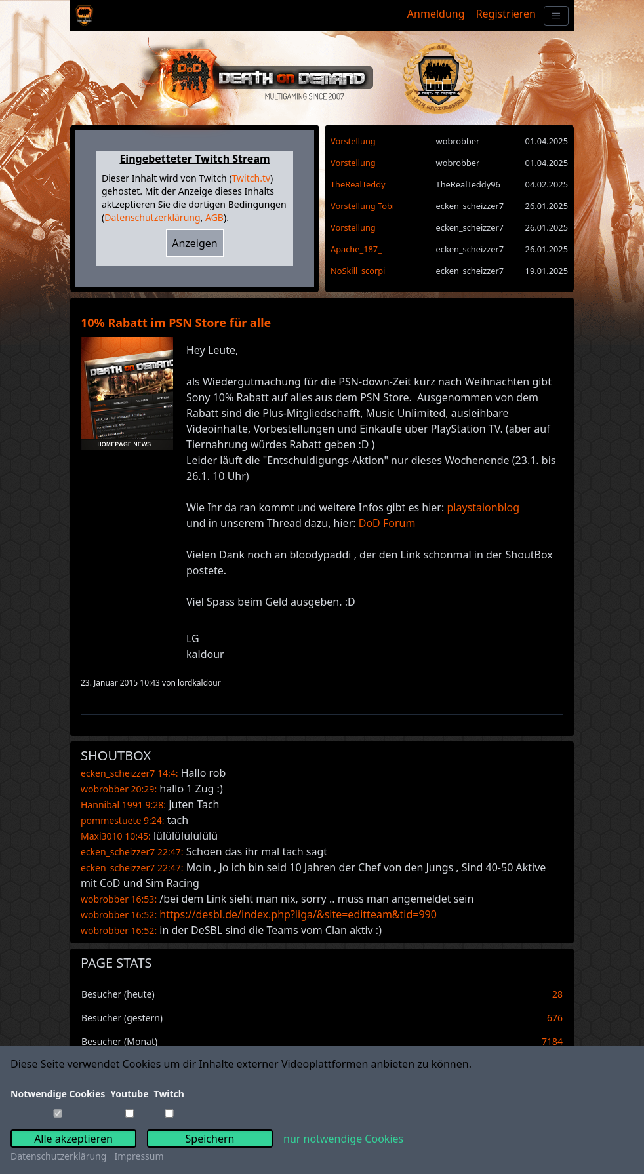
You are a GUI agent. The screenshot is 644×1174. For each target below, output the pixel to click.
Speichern (210, 1138)
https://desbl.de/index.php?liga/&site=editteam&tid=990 (298, 914)
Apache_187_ (356, 249)
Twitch (169, 1093)
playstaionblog (483, 507)
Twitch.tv (251, 178)
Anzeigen (195, 243)
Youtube (129, 1093)
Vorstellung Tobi (362, 206)
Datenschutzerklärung (152, 217)
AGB (214, 217)
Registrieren (506, 14)
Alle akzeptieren (73, 1138)
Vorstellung (353, 141)
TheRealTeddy (358, 184)
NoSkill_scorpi (358, 271)
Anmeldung (436, 14)
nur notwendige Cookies (343, 1138)
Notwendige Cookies (57, 1093)
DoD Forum (387, 523)
